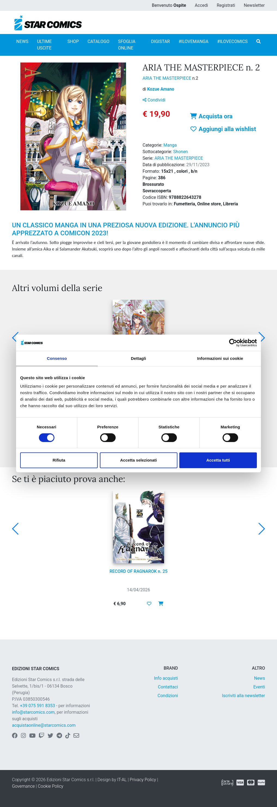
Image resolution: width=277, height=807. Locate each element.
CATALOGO (98, 41)
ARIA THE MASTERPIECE (167, 78)
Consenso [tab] (57, 358)
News (259, 678)
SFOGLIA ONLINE (127, 45)
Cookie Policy (50, 786)
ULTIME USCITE (44, 45)
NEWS (22, 41)
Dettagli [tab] (138, 358)
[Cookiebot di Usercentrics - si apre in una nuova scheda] (233, 343)
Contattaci (168, 686)
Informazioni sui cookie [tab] (220, 358)
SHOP (73, 41)
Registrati (226, 5)
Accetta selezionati (138, 460)
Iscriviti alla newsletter (243, 695)
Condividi (154, 100)
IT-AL (122, 779)
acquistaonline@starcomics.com (44, 725)
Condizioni (168, 695)
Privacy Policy (143, 779)
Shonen (180, 151)
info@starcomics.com (33, 712)
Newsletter (254, 5)
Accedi (201, 5)
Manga (170, 145)
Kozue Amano (160, 89)
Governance (23, 786)
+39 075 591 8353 (37, 705)
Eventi (259, 686)
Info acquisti (166, 678)
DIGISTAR (160, 41)
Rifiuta (59, 460)
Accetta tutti (218, 460)
